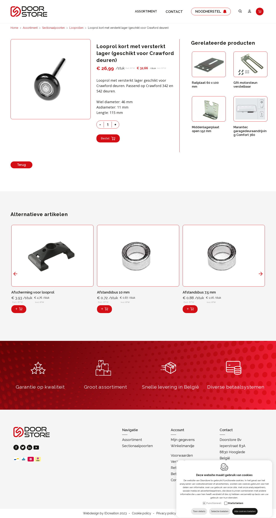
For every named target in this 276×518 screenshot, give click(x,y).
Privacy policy (166, 513)
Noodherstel (211, 11)
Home (14, 27)
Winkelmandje (182, 446)
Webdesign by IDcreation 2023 (105, 513)
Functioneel (213, 499)
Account (177, 430)
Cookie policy (141, 513)
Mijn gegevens (183, 440)
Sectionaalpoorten (53, 27)
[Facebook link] (16, 448)
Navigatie (130, 430)
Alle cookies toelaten (245, 507)
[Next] (260, 274)
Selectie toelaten (219, 507)
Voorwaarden (182, 455)
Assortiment (146, 11)
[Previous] (15, 274)
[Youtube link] (36, 448)
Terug (21, 165)
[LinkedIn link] (30, 448)
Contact (174, 12)
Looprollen (76, 27)
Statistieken (235, 499)
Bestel (108, 138)
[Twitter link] (23, 448)
